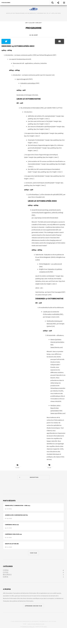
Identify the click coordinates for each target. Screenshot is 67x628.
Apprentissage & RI (22, 79)
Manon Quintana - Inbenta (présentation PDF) (57, 342)
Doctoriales (20, 95)
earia (5, 577)
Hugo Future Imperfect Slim (36, 624)
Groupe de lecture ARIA (12, 543)
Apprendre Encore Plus (33, 605)
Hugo (45, 626)
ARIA (26, 22)
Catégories (8, 566)
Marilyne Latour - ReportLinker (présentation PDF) (56, 408)
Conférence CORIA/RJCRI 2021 (13, 534)
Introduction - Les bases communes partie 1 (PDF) (21, 55)
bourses (7, 574)
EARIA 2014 (38, 22)
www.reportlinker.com (58, 413)
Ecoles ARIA (31, 22)
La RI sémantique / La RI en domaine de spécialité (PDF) (45, 194)
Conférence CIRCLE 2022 (12, 524)
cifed (5, 572)
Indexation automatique (28, 83)
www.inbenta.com (56, 347)
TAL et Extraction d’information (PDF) (32, 108)
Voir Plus (33, 553)
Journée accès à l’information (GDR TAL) (16, 515)
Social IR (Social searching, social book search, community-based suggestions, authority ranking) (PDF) (47, 212)
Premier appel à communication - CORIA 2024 (17, 505)
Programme (6, 2)
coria (6, 570)
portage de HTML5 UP (28, 626)
